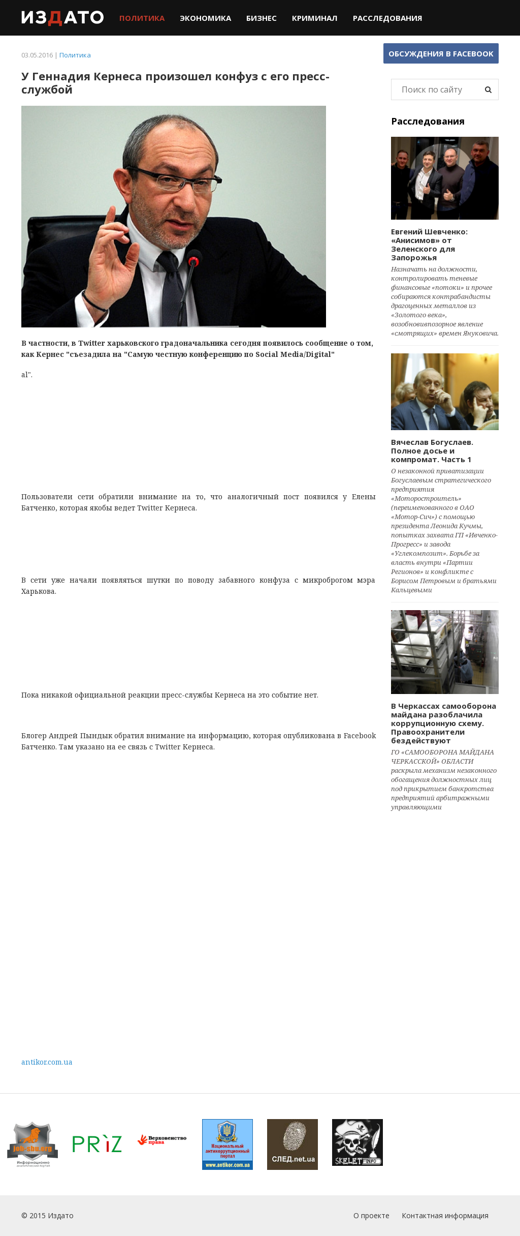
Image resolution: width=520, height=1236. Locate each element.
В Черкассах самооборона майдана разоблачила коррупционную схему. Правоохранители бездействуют (443, 723)
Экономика (205, 18)
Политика (142, 18)
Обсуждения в (441, 53)
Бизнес (261, 18)
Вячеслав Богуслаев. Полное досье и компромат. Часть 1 (432, 450)
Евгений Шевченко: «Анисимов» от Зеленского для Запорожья (429, 244)
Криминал (315, 18)
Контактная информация (445, 1215)
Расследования (387, 18)
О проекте (371, 1215)
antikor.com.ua (47, 1062)
